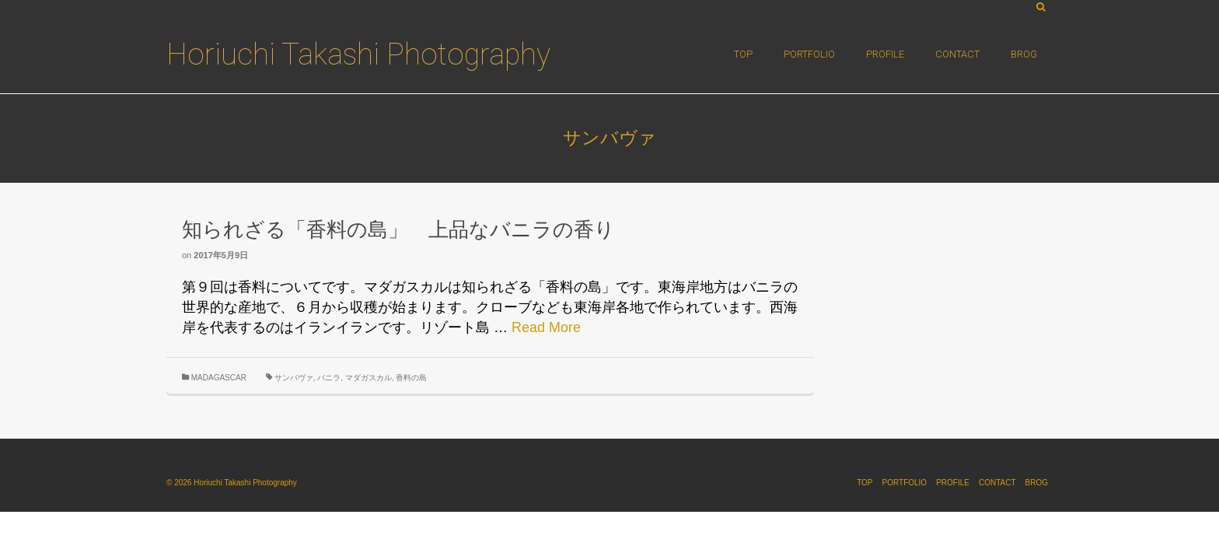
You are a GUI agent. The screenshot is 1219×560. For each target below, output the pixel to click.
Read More (546, 327)
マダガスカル (368, 377)
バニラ (329, 377)
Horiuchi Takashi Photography (358, 54)
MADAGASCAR (218, 377)
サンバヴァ (293, 377)
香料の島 (411, 377)
